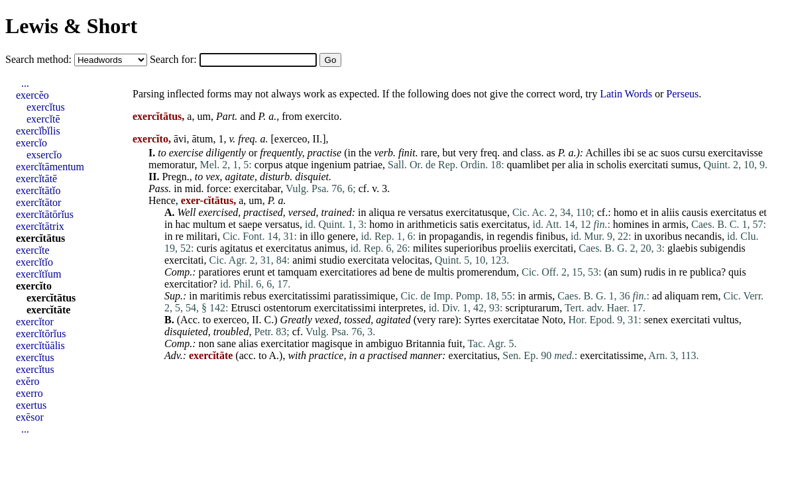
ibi (629, 152)
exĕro (28, 381)
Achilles (602, 152)
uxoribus (663, 236)
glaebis (682, 248)
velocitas (410, 260)
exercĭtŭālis (40, 345)
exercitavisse (735, 152)
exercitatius (473, 355)
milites (427, 248)
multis (440, 272)
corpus (268, 164)
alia (575, 164)
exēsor (30, 417)
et (644, 212)
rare (429, 152)
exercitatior (188, 284)
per (558, 164)
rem (710, 295)
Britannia (425, 343)
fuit (455, 343)
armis (675, 224)
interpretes (400, 307)
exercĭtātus (40, 238)
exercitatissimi (300, 295)
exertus (31, 405)
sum (629, 272)
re (402, 212)
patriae (368, 164)
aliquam (682, 295)
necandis (703, 236)
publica (705, 272)
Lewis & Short (71, 26)
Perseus (682, 93)
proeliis (516, 248)
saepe (250, 224)
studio (332, 260)
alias (248, 343)
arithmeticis (432, 224)
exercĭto (34, 286)
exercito (322, 116)
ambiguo (384, 343)
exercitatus (733, 212)
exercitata (368, 260)
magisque (331, 343)
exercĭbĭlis (38, 130)
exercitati (649, 164)
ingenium (331, 164)
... (25, 83)
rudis (654, 272)
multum (209, 224)
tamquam (297, 272)
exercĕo (32, 95)
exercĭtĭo (34, 262)
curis (206, 248)
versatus (425, 212)
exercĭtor (35, 321)
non (207, 343)
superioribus (471, 248)
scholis (611, 164)
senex (656, 319)
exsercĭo (44, 154)
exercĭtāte (48, 309)
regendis (515, 236)
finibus (550, 236)
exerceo (291, 138)
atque (296, 164)
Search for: (174, 59)
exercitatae (516, 319)
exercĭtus (46, 107)
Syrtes (477, 319)
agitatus (236, 248)
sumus (685, 164)
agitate (239, 176)
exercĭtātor (38, 202)
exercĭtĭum (38, 274)
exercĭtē (43, 119)
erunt (254, 272)
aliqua (382, 212)
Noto (552, 319)
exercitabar (257, 188)
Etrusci (245, 307)
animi (304, 260)
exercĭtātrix (40, 226)
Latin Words (626, 93)
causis (695, 212)
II (316, 138)
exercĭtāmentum (50, 166)
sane (226, 343)
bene (402, 272)
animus (329, 248)
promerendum (486, 272)
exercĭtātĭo (38, 190)
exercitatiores (348, 272)
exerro (29, 393)
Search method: (39, 59)
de (420, 272)
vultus (726, 319)
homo (626, 212)
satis (469, 224)
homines (631, 224)
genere (341, 236)
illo (317, 236)
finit (407, 152)
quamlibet (528, 164)
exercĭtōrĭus (41, 333)
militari (201, 236)
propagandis (455, 236)
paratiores (220, 272)
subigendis (722, 248)
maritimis (220, 295)
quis (737, 272)
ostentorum (287, 307)
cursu (693, 152)
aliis (670, 212)
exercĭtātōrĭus (45, 214)
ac (653, 152)
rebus (254, 295)
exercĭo (31, 142)
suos (670, 152)
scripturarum (532, 307)
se (641, 152)
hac (182, 224)
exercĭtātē (36, 178)
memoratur (171, 164)
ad (385, 272)
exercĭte (33, 250)
